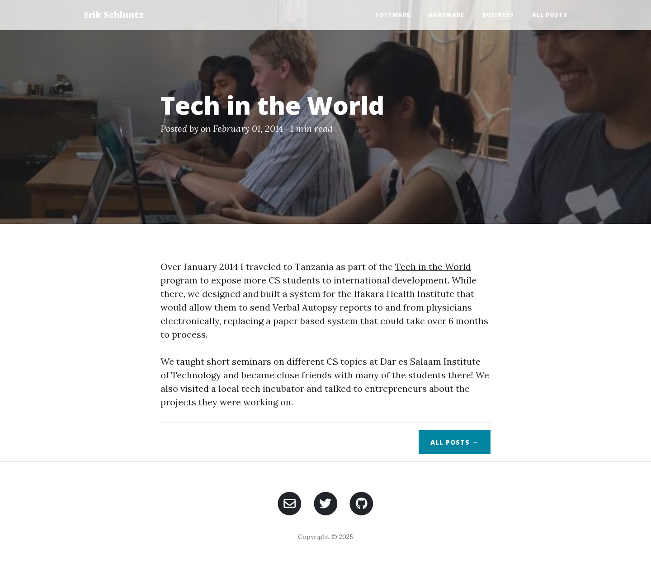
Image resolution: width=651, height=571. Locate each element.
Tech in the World (433, 266)
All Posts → (454, 442)
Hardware (446, 15)
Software (392, 15)
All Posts (549, 15)
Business (498, 15)
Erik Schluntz (114, 15)
